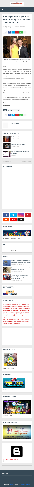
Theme (11, 484)
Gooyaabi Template (25, 484)
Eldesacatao (8, 26)
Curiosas (7, 28)
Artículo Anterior (7, 161)
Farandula (16, 110)
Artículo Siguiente (26, 161)
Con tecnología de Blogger (16, 458)
